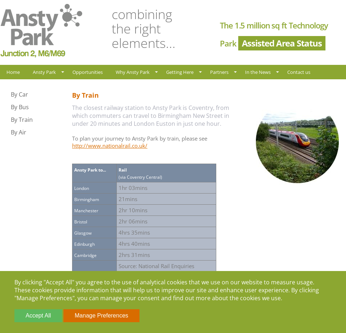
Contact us (298, 72)
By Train (22, 120)
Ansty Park (44, 72)
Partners (219, 72)
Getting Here (180, 72)
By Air (18, 132)
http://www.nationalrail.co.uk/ (109, 145)
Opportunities (87, 72)
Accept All (38, 315)
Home (13, 72)
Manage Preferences (101, 315)
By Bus (20, 107)
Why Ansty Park (133, 72)
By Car (19, 94)
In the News (258, 72)
